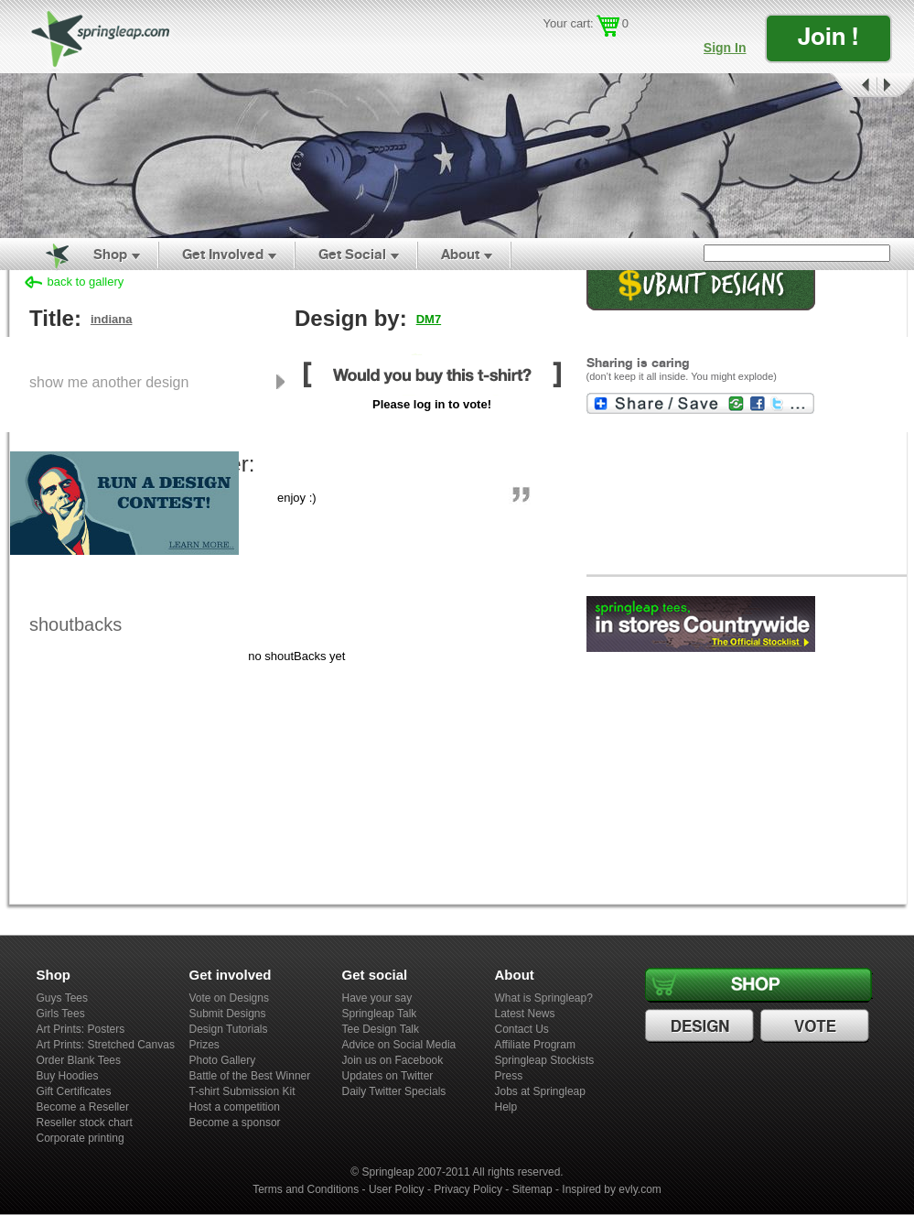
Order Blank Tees (79, 1060)
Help (506, 1107)
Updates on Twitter (388, 1075)
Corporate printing (80, 1138)
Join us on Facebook (393, 1060)
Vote (817, 1026)
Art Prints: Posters (81, 1029)
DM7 (428, 319)
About (460, 254)
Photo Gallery (222, 1060)
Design (701, 1026)
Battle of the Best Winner (250, 1075)
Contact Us (522, 1029)
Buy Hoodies (68, 1075)
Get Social (352, 254)
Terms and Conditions (306, 1189)
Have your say (377, 998)
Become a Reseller (83, 1107)
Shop (110, 254)
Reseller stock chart (85, 1122)
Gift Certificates (74, 1091)
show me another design (108, 381)
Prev (852, 85)
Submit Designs (227, 1013)
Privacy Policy (468, 1189)
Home (46, 254)
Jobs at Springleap (540, 1091)
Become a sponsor (235, 1122)
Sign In (725, 47)
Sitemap (532, 1189)
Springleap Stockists (545, 1060)
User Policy (397, 1189)
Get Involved (222, 254)
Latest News (525, 1013)
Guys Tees (62, 998)
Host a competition (234, 1107)
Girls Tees (61, 1013)
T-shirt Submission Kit (242, 1091)
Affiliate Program (535, 1044)
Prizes (204, 1044)
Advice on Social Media (399, 1044)
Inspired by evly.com (611, 1189)
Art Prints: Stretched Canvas (106, 1044)
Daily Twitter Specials (394, 1091)
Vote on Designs (229, 998)
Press (509, 1075)
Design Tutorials (228, 1029)
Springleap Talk (379, 1013)
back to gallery (86, 281)
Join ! (828, 36)
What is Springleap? (544, 998)
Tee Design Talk (381, 1029)
